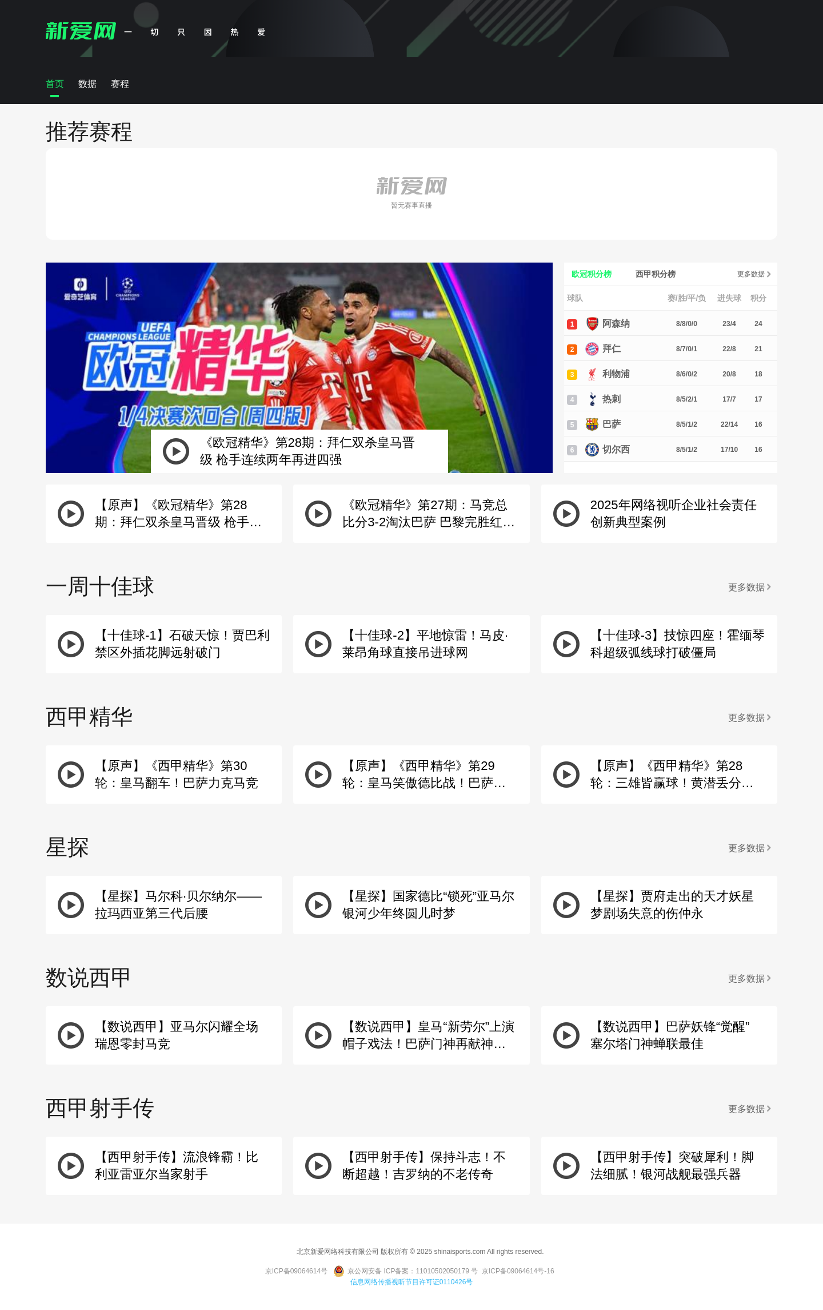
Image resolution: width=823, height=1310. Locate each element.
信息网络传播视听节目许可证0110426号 (411, 1282)
